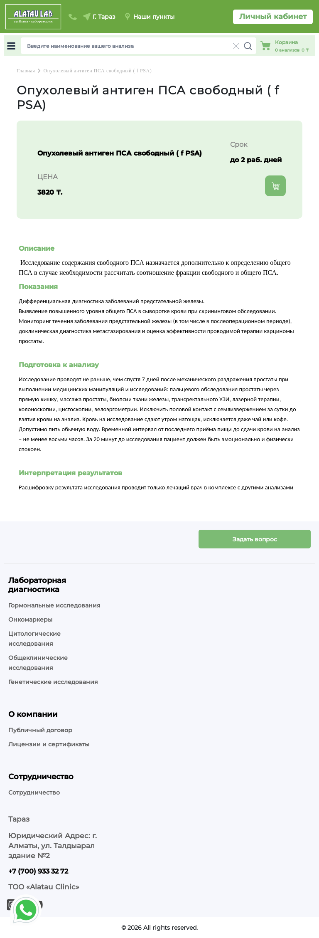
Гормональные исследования (54, 605)
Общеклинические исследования (38, 662)
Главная (26, 71)
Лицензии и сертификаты (48, 744)
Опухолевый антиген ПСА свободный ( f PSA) (97, 71)
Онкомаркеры (30, 619)
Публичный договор (40, 730)
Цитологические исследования (34, 638)
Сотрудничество (34, 792)
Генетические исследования (53, 682)
